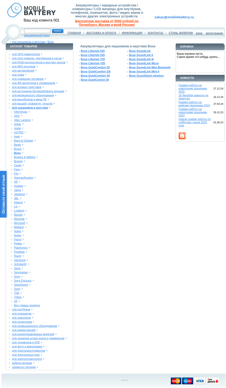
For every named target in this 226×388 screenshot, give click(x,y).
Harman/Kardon (23, 177)
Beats (17, 144)
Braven (18, 161)
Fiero (17, 169)
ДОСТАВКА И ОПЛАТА (101, 33)
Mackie (18, 214)
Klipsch (18, 202)
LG (16, 206)
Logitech (19, 210)
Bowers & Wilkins (24, 157)
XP (16, 301)
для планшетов (21, 313)
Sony (17, 276)
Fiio (16, 173)
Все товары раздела (27, 305)
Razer (17, 256)
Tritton (18, 297)
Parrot (18, 239)
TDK (16, 293)
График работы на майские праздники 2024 (194, 104)
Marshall (19, 219)
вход (199, 33)
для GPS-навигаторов (26, 54)
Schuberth (20, 264)
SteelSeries (21, 284)
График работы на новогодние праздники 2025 (193, 88)
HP (16, 181)
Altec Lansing (22, 120)
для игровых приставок (26, 87)
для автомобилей (23, 70)
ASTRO (18, 132)
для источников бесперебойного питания (38, 91)
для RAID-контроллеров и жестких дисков (38, 62)
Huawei (18, 186)
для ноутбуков (21, 309)
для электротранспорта (27, 359)
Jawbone (19, 194)
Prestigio (19, 251)
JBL (16, 198)
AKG (17, 116)
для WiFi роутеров (23, 66)
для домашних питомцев (28, 79)
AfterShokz (20, 111)
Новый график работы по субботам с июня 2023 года (195, 122)
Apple (17, 128)
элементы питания (24, 367)
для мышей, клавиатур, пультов (32, 103)
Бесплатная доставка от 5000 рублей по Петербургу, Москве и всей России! (107, 23)
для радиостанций (23, 330)
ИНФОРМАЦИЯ (132, 33)
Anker (17, 124)
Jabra (17, 190)
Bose (51, 41)
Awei (17, 136)
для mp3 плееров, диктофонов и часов (37, 58)
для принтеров (21, 317)
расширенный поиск (37, 35)
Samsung (20, 260)
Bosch (18, 149)
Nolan (17, 235)
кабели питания (22, 363)
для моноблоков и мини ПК (29, 99)
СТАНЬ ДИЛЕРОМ (181, 33)
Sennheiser (21, 272)
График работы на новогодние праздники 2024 (193, 112)
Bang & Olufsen (23, 140)
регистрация (214, 33)
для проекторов (22, 321)
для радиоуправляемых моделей (33, 334)
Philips (18, 243)
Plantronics (20, 247)
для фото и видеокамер (27, 346)
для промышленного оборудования (34, 326)
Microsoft (19, 223)
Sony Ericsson (23, 280)
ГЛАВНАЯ (74, 33)
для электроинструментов (28, 350)
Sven (17, 289)
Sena (17, 268)
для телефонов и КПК (26, 342)
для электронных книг (26, 354)
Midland (19, 227)
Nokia (17, 231)
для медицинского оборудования (33, 95)
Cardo (18, 165)
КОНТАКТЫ (155, 33)
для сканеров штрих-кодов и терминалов (38, 338)
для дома (18, 74)
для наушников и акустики (28, 41)
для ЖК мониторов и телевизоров (33, 83)
